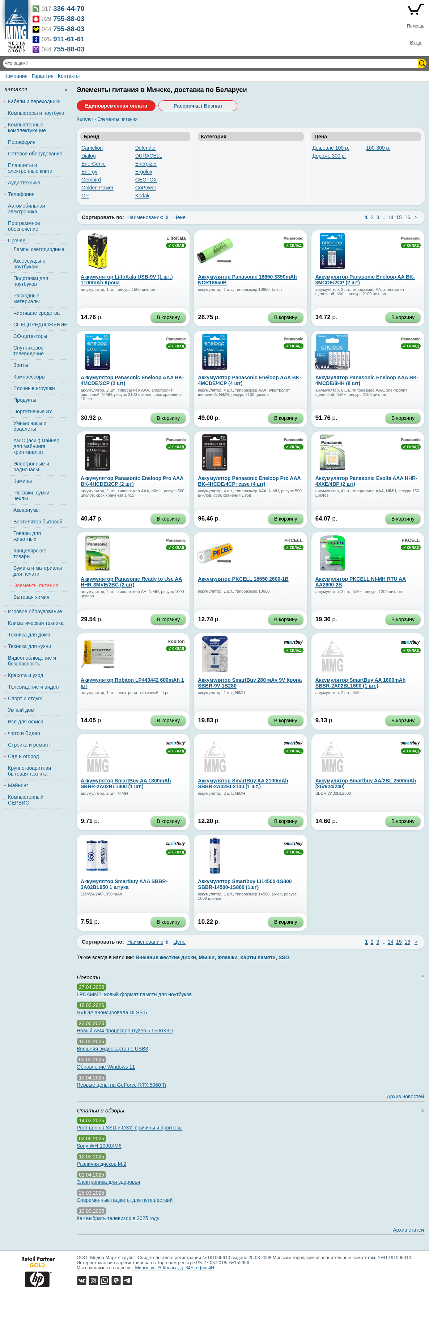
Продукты (24, 400)
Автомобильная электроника (26, 208)
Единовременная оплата (116, 106)
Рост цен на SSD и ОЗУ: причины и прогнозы (129, 1128)
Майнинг (18, 785)
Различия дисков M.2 (101, 1164)
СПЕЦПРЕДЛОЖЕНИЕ (38, 324)
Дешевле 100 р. (331, 148)
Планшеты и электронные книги (30, 168)
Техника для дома (29, 635)
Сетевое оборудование (35, 153)
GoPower (145, 188)
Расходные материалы (26, 298)
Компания (15, 76)
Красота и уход (25, 675)
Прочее (16, 240)
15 (399, 217)
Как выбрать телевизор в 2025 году (118, 1218)
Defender (145, 148)
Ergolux (143, 172)
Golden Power (97, 188)
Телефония (21, 194)
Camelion (92, 148)
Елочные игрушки (34, 388)
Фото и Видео (24, 733)
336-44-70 (69, 8)
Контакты (69, 76)
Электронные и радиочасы (31, 466)
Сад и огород (23, 756)
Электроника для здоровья (108, 1182)
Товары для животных (27, 536)
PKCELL (293, 540)
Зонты (20, 365)
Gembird (91, 180)
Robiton (176, 641)
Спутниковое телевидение (28, 350)
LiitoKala (176, 238)
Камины (22, 481)
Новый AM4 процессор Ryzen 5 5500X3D (125, 1030)
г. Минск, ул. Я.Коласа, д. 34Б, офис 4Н (172, 1267)
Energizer (146, 164)
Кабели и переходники (34, 101)
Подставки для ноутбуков (30, 281)
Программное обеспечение (24, 226)
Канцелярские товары (29, 553)
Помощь (416, 26)
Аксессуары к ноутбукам (29, 264)
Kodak (142, 196)
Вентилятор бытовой (38, 522)
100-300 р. (378, 148)
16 (408, 217)
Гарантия (43, 76)
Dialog (88, 156)
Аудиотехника (24, 182)
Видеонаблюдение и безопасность (32, 661)
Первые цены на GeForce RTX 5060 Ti (121, 1085)
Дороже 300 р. (329, 156)
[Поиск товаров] (211, 63)
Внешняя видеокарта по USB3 (112, 1049)
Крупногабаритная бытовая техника (29, 771)
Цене (179, 217)
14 (391, 217)
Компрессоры (29, 377)
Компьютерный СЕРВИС (25, 800)
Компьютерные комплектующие (27, 127)
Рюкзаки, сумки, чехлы (32, 495)
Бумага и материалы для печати (37, 571)
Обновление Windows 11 (106, 1067)
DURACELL (148, 156)
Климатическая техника (36, 623)
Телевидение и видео (33, 687)
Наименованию (145, 217)
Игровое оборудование (35, 611)
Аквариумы (26, 510)
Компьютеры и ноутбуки (36, 113)
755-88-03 (69, 18)
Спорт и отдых (25, 698)
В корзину (168, 317)
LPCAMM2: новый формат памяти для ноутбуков (134, 994)
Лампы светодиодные (38, 249)
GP (85, 196)
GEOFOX (146, 180)
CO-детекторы (30, 336)
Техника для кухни (29, 646)
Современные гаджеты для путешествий (125, 1200)
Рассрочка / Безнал (198, 106)
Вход (415, 43)
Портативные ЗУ (32, 411)
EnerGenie (93, 164)
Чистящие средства (36, 313)
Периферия (21, 142)
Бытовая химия (31, 597)
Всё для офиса (25, 721)
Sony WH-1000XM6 (99, 1146)
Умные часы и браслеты (29, 426)
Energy (89, 172)
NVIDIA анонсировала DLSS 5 (112, 1012)
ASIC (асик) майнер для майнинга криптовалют (36, 446)
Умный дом (21, 710)
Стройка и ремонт (29, 745)
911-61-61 (69, 39)
